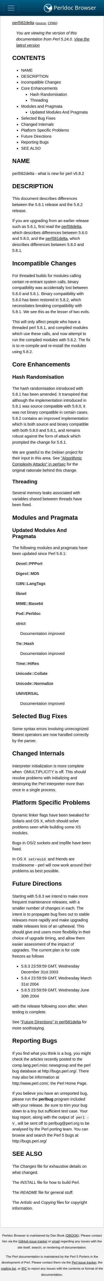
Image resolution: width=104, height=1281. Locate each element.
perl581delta (56, 238)
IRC (24, 1268)
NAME (27, 70)
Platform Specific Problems (45, 130)
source (41, 23)
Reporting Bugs (35, 142)
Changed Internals (37, 124)
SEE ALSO (30, 148)
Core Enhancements (39, 88)
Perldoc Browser (70, 8)
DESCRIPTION (34, 76)
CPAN (52, 23)
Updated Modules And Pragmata (59, 112)
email (56, 1241)
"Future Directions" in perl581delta (51, 1022)
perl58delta (71, 226)
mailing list (8, 1268)
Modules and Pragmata (41, 106)
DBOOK (72, 1235)
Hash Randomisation (48, 94)
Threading (39, 100)
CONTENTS (28, 57)
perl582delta (23, 23)
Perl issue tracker (84, 1262)
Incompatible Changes (41, 82)
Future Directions (36, 136)
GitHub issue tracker (33, 1241)
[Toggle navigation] (11, 8)
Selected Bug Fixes (38, 118)
